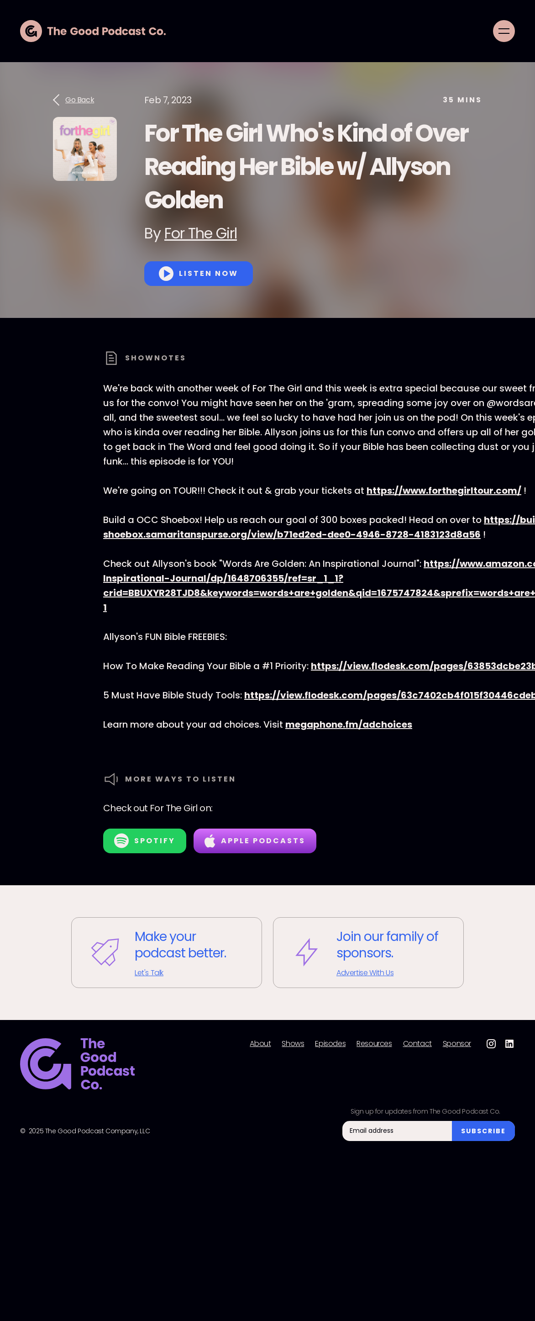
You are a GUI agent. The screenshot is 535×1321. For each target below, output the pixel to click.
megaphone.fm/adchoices (348, 724)
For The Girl (200, 233)
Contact (417, 1043)
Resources (374, 1043)
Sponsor (457, 1043)
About (260, 1043)
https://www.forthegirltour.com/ (444, 490)
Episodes (330, 1043)
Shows (293, 1043)
